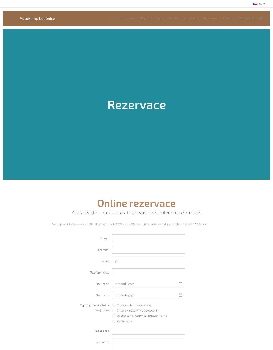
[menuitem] (102, 18)
